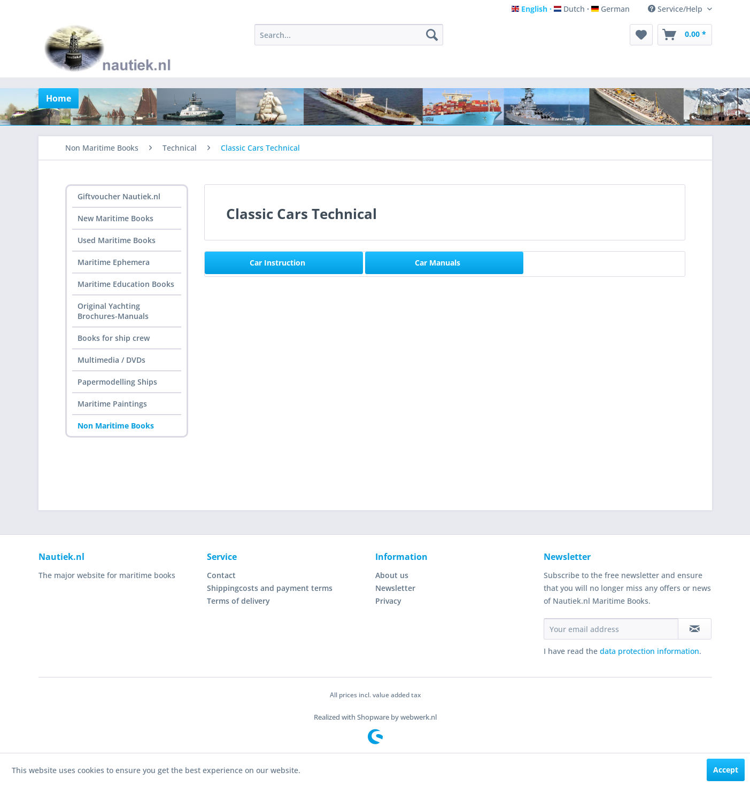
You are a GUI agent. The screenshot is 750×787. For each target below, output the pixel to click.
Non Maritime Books (116, 425)
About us (391, 575)
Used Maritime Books (117, 240)
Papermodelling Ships (117, 382)
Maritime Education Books (126, 284)
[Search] (432, 34)
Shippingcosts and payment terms (270, 588)
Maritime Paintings (112, 404)
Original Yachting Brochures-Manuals (113, 311)
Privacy (388, 601)
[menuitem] (348, 34)
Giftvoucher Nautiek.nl (119, 196)
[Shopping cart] (685, 34)
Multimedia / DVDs (111, 360)
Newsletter (395, 588)
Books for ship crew (114, 338)
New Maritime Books (115, 218)
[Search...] (348, 34)
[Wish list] (641, 34)
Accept (725, 770)
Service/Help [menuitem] (676, 9)
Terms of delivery (238, 601)
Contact (221, 575)
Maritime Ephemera (114, 262)
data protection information (649, 651)
